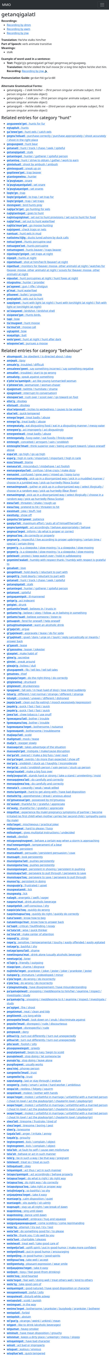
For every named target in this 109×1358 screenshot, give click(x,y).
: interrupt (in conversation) (32, 393)
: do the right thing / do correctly (37, 678)
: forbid (18, 1312)
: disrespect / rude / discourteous (37, 1024)
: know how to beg (26, 918)
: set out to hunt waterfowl (31, 221)
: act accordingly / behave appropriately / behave (48, 527)
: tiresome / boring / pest (30, 1125)
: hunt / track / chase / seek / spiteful (36, 148)
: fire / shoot (21, 1007)
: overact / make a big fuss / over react (37, 755)
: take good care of (24, 1284)
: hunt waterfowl (22, 290)
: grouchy (18, 1137)
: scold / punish (24, 1300)
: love (16, 568)
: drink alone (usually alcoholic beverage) (44, 954)
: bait (17, 335)
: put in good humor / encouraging (38, 1251)
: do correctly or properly (30, 535)
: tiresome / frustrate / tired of (32, 1121)
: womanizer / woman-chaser (33, 385)
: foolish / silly (22, 1044)
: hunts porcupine (27, 246)
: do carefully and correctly (35, 779)
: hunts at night (21, 258)
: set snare (26, 184)
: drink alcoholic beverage (31, 901)
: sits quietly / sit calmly (29, 1203)
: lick (19, 889)
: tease (17, 645)
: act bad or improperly (26, 1345)
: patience (25, 519)
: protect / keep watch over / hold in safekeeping (44, 556)
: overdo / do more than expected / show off (43, 759)
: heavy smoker (23, 1329)
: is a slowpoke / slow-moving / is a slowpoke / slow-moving (50, 547)
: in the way (21, 1304)
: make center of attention (30, 934)
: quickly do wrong (28, 910)
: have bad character (28, 1341)
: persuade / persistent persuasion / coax (41, 853)
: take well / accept (27, 1260)
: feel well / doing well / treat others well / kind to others (50, 1280)
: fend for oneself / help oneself (33, 621)
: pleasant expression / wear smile (37, 1264)
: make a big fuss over (30, 771)
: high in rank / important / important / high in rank (44, 458)
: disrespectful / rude (28, 1028)
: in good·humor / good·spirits (33, 1255)
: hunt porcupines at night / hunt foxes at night (42, 278)
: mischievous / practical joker (33, 824)
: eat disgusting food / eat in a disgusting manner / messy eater (56, 425)
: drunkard (21, 682)
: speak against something (30, 377)
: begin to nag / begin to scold (35, 1052)
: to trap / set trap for (30, 197)
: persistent (20, 849)
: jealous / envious (24, 1349)
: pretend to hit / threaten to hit (33, 507)
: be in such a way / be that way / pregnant (38, 1158)
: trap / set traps (25, 201)
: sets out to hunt (25, 298)
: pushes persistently (30, 861)
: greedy (23, 1048)
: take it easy (27, 1194)
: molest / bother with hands (32, 1093)
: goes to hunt (25, 213)
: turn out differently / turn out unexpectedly (41, 1036)
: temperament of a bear (34, 845)
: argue (18, 629)
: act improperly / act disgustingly (35, 429)
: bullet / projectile (24, 294)
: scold (19, 735)
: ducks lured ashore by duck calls (38, 237)
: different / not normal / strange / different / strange (45, 694)
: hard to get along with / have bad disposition (46, 792)
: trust (22, 1072)
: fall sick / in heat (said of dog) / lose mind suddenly (46, 690)
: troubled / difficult (25, 364)
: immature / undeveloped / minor (35, 975)
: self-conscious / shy (28, 906)
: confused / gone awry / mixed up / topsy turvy (43, 474)
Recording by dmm (19, 25)
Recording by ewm (18, 29)
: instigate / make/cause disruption (38, 751)
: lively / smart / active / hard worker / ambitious (44, 1085)
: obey (19, 1166)
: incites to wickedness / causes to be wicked (44, 409)
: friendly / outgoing (25, 963)
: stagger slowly (22, 743)
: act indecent (21, 600)
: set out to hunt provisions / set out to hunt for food (51, 217)
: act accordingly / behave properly (40, 1174)
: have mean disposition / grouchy (34, 1333)
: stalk (20, 152)
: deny (18, 1032)
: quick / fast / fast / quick (28, 706)
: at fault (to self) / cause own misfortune (38, 1150)
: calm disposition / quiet (30, 1198)
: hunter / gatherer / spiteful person (37, 156)
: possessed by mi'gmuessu (36, 800)
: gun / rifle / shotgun (27, 286)
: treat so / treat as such (28, 1162)
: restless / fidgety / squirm (30, 1089)
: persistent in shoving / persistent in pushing (46, 869)
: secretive (18, 657)
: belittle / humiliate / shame (32, 389)
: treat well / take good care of (32, 1243)
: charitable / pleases (26, 1239)
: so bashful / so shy (28, 1190)
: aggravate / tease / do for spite (35, 633)
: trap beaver (24, 172)
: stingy (18, 938)
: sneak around (21, 661)
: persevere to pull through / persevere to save (46, 873)
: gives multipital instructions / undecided (41, 832)
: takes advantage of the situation (36, 747)
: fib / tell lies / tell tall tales (32, 670)
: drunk (16, 604)
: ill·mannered (26, 596)
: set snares (25, 189)
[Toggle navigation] (102, 4)
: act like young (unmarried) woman (41, 381)
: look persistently (25, 857)
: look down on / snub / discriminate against (46, 1019)
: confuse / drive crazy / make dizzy (41, 470)
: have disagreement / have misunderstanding (46, 987)
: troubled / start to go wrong (31, 373)
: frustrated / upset (27, 885)
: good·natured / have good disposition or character (48, 1288)
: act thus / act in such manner (34, 1170)
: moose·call (21, 327)
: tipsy (16, 360)
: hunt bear (22, 144)
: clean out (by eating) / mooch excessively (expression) (49, 702)
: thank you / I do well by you (30, 1235)
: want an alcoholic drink (35, 625)
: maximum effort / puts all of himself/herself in (44, 523)
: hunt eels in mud (24, 233)
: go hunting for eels (28, 209)
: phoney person (23, 1068)
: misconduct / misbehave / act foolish (38, 466)
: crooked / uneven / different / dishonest (38, 698)
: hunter (22, 176)
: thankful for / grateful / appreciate (36, 804)
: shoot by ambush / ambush (32, 164)
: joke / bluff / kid (24, 511)
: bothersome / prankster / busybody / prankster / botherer (53, 1308)
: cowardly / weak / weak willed (33, 788)
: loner (19, 958)
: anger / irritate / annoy (29, 1133)
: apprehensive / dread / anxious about (39, 796)
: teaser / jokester (26, 649)
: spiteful (19, 592)
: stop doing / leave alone (29, 1060)
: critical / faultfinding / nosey (31, 926)
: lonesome (18, 1129)
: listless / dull (21, 665)
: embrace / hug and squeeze (36, 1219)
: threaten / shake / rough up (31, 503)
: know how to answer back (35, 922)
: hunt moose (23, 323)
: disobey (17, 401)
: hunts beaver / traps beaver (34, 250)
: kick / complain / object (31, 1142)
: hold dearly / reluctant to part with (37, 572)
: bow (13, 319)
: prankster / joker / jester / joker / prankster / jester (49, 971)
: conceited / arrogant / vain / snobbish (38, 442)
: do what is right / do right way (36, 1178)
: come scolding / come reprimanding (45, 1223)
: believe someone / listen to (34, 617)
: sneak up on (24, 168)
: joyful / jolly (25, 1292)
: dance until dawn (27, 1215)
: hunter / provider (26, 282)
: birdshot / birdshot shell (31, 311)
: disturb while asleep (28, 1296)
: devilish (17, 836)
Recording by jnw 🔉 (35, 71)
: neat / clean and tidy (28, 1011)
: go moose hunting (30, 225)
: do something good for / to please (35, 1231)
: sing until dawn (25, 1211)
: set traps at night (30, 254)
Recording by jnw (18, 33)
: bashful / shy (22, 946)
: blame (20, 462)
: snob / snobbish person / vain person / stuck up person (49, 767)
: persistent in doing (26, 881)
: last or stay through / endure (34, 1081)
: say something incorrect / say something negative (50, 368)
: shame (23, 950)
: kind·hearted (22, 1276)
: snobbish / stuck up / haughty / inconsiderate (42, 763)
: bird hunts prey (24, 205)
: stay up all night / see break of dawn (37, 1207)
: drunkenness (23, 686)
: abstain (19, 1316)
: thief (17, 674)
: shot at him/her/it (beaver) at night (37, 262)
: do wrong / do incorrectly (31, 979)
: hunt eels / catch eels (29, 132)
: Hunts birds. (24, 315)
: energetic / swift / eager (28, 897)
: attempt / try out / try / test (30, 1227)
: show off (19, 515)
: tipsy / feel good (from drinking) (33, 1272)
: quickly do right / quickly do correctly (43, 914)
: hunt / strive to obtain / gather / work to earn (43, 160)
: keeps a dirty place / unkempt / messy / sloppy (43, 1337)
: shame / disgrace (25, 967)
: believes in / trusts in (31, 609)
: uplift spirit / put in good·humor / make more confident (51, 1247)
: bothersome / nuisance (35, 727)
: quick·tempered (23, 413)
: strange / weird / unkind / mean (33, 1321)
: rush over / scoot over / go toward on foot (42, 397)
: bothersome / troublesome (33, 731)
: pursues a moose (27, 343)
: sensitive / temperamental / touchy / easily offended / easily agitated (56, 942)
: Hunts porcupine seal (29, 241)
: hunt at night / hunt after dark (34, 339)
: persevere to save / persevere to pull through (46, 877)
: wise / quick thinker (27, 930)
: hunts (18, 128)
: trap (16, 193)
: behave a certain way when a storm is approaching (53, 840)
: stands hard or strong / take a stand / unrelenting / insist (54, 775)
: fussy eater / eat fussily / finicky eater (40, 438)
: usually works (25, 1064)
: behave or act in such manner (31, 1154)
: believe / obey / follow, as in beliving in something (47, 613)
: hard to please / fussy (30, 828)
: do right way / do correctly (32, 1182)
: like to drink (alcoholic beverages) (34, 1325)
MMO (6, 4)
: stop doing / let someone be (34, 1056)
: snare (19, 180)
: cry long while (24, 1015)
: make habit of (22, 653)
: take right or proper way (34, 1186)
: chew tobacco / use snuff (29, 714)
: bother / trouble (28, 718)
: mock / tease (23, 739)
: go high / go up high (26, 454)
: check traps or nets (26, 229)
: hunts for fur (26, 123)
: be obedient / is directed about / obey (39, 356)
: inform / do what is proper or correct (40, 531)
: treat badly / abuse (28, 417)
